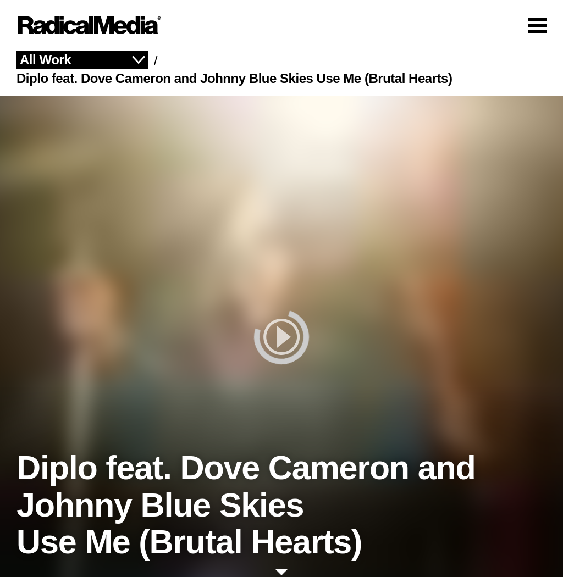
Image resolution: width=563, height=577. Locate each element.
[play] (281, 336)
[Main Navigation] (281, 25)
